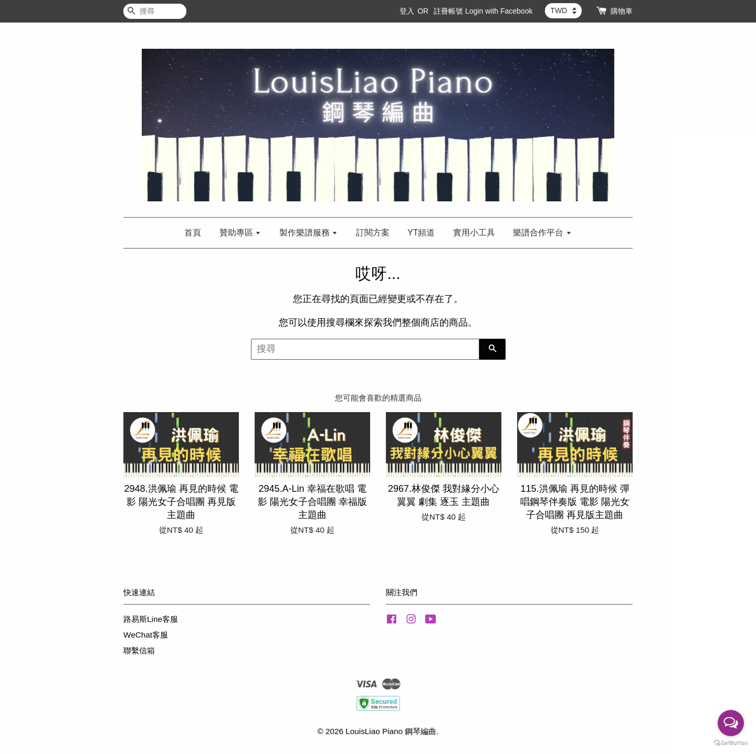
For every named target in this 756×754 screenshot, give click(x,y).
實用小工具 (474, 232)
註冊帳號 (448, 11)
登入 (407, 11)
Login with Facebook (498, 11)
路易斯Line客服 (150, 619)
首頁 (192, 232)
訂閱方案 (373, 232)
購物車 (622, 11)
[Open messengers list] (731, 723)
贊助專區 (240, 232)
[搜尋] (154, 11)
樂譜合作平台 (542, 232)
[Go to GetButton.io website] (731, 743)
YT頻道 (421, 232)
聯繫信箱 (139, 650)
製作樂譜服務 (308, 232)
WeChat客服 (145, 634)
